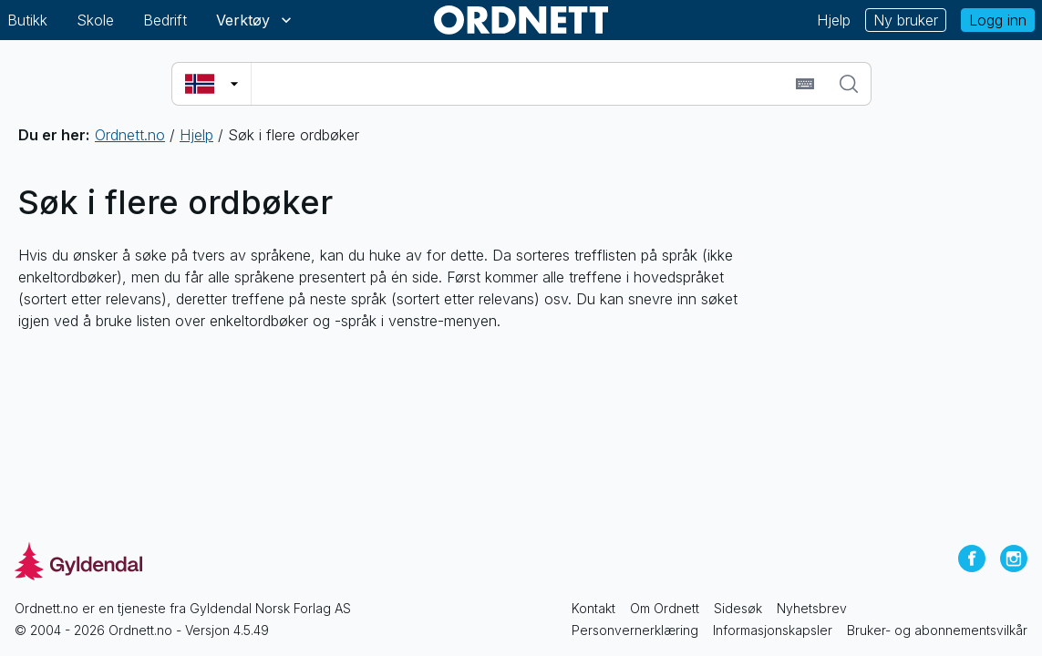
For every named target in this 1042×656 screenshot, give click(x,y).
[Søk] (849, 84)
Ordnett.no (130, 135)
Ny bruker (905, 20)
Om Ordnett (664, 608)
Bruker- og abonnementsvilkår (937, 630)
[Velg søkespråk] (211, 84)
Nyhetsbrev (812, 608)
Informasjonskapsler (772, 630)
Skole (95, 20)
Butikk (27, 20)
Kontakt (593, 608)
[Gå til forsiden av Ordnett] (521, 20)
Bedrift (165, 20)
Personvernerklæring (635, 630)
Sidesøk (738, 608)
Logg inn (998, 20)
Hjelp (834, 20)
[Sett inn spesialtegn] (805, 84)
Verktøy (255, 20)
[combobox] (521, 83)
